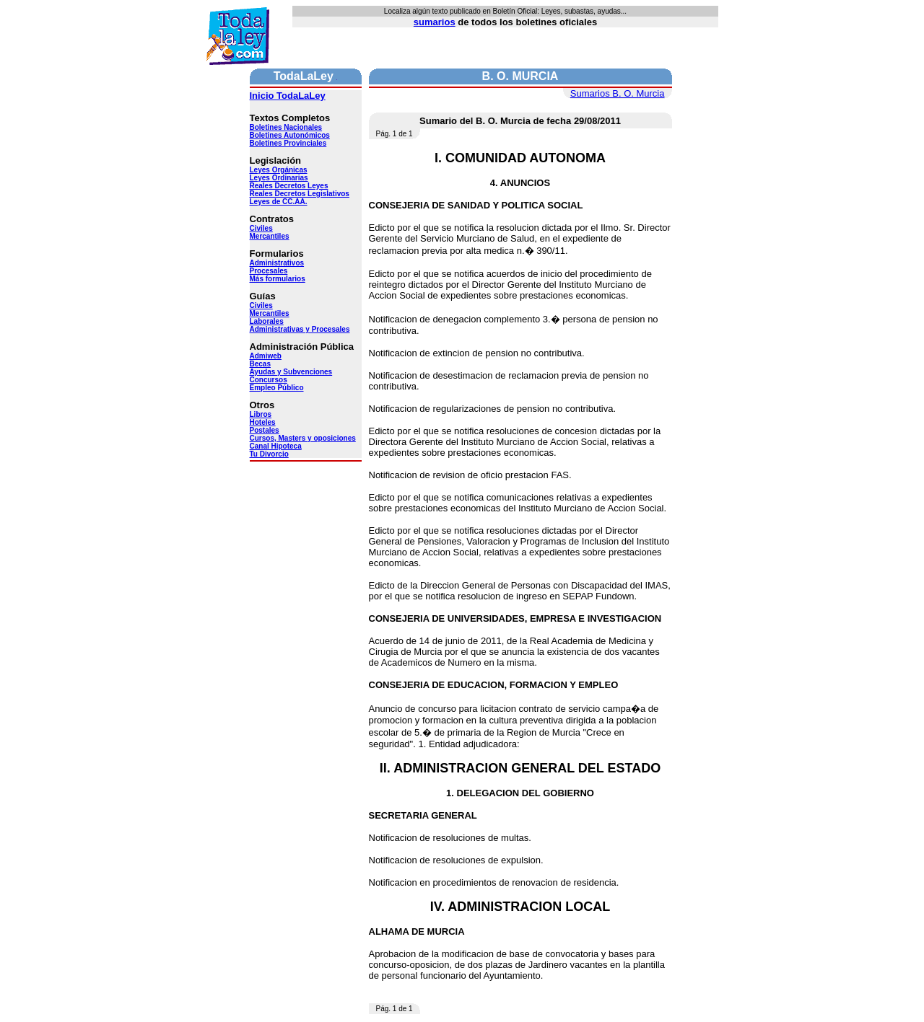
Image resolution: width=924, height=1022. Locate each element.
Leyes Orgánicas (279, 170)
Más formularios (277, 279)
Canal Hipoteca (276, 446)
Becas (260, 364)
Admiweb (266, 356)
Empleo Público (277, 388)
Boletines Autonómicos (290, 135)
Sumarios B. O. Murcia (617, 93)
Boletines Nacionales (286, 127)
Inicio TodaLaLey (288, 95)
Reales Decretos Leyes (289, 186)
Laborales (267, 321)
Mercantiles (269, 236)
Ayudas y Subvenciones (291, 372)
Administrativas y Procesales (300, 329)
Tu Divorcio (269, 454)
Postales (264, 430)
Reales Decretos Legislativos (299, 194)
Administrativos (277, 263)
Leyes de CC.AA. (279, 202)
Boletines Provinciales (288, 143)
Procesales (269, 271)
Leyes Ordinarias (279, 178)
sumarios (435, 22)
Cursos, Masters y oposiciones (303, 438)
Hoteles (263, 422)
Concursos (268, 380)
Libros (261, 414)
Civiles (261, 228)
